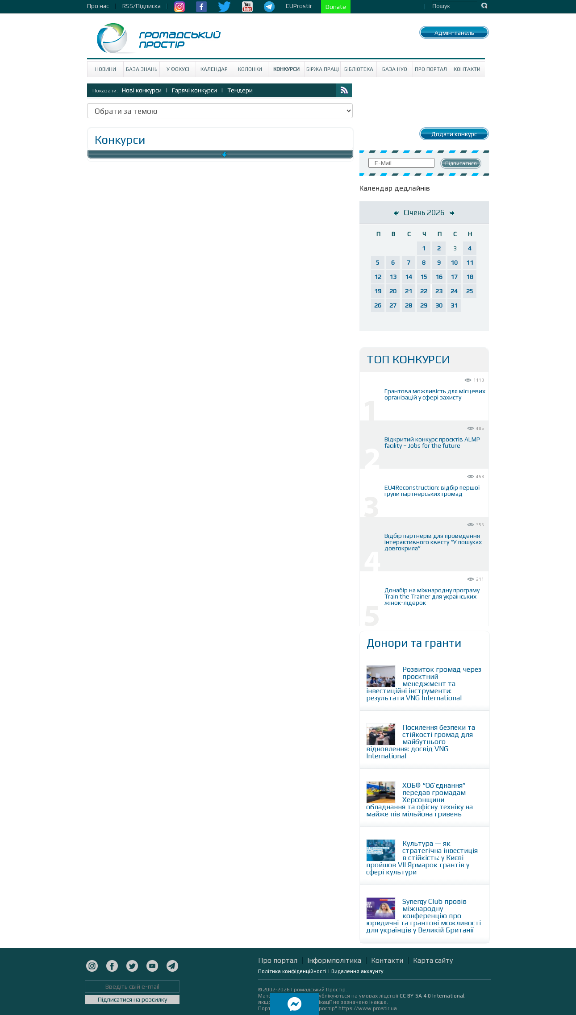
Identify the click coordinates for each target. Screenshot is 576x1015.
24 (454, 291)
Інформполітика (334, 960)
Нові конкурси (142, 90)
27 (393, 305)
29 (423, 305)
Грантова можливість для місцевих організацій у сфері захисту (434, 394)
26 (377, 305)
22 (423, 291)
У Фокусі (178, 69)
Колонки (250, 69)
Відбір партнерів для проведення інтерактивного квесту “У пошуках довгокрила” (433, 542)
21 (408, 291)
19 (377, 291)
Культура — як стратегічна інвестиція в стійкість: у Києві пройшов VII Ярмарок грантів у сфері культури (422, 857)
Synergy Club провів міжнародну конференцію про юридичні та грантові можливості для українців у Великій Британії (423, 915)
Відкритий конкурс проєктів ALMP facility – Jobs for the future (432, 442)
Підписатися (461, 163)
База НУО (394, 69)
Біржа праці (322, 69)
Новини (105, 69)
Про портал (431, 69)
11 (469, 262)
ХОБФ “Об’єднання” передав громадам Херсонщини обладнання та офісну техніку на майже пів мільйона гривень (419, 799)
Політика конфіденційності (292, 971)
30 (438, 305)
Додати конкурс (454, 133)
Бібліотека (358, 69)
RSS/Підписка (141, 5)
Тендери (240, 90)
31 (454, 305)
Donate (336, 6)
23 (438, 291)
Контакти (467, 69)
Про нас (98, 5)
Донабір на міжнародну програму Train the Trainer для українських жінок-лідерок (432, 596)
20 (393, 291)
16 (438, 276)
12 (377, 276)
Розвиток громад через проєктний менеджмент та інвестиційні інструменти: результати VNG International (423, 683)
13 (393, 276)
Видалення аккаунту (357, 971)
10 (454, 262)
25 (469, 291)
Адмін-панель (454, 32)
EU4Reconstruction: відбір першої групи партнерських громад (432, 490)
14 (408, 276)
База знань (142, 69)
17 (454, 276)
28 (408, 305)
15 (423, 276)
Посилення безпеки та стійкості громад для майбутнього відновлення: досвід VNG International (420, 741)
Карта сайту (433, 960)
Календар (214, 69)
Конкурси (286, 69)
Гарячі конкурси (194, 90)
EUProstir (299, 5)
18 (469, 276)
